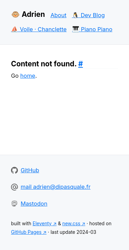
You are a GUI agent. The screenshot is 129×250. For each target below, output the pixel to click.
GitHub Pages (26, 232)
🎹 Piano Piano (92, 29)
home (27, 75)
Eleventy (42, 223)
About (58, 15)
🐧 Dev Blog (88, 15)
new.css (71, 223)
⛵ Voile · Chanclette (39, 29)
